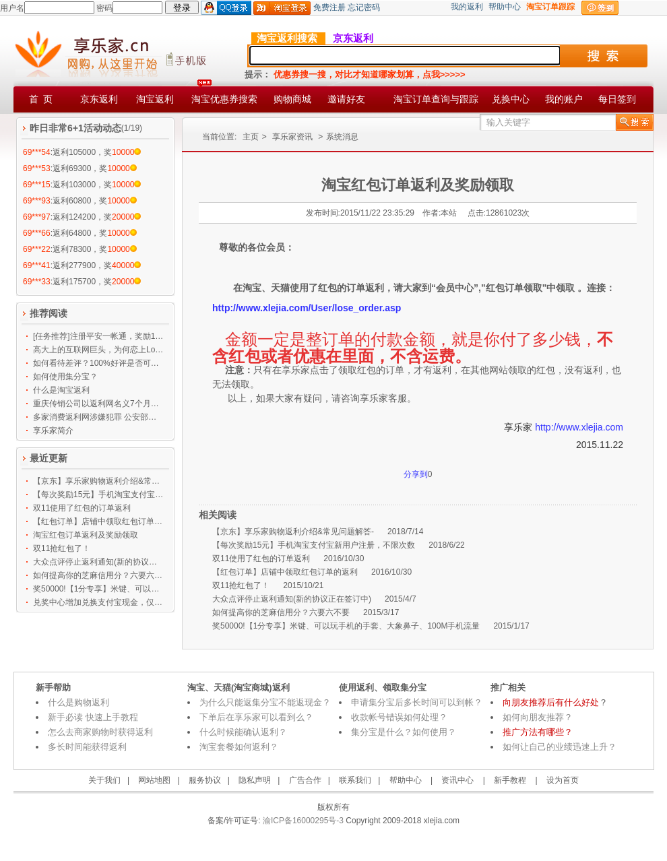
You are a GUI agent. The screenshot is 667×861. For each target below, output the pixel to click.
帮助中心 (504, 6)
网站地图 (154, 780)
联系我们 (355, 780)
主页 (251, 136)
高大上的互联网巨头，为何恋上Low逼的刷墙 (98, 349)
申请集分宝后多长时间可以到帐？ (416, 702)
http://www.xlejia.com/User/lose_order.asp (306, 307)
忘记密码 (364, 7)
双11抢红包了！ (61, 548)
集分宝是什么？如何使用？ (403, 732)
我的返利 (467, 6)
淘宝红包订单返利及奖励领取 (85, 535)
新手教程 (510, 780)
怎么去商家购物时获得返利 (100, 732)
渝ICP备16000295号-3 (302, 820)
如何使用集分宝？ (65, 376)
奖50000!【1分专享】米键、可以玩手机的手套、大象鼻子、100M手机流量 (98, 589)
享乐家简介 (53, 430)
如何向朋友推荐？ (538, 717)
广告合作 (305, 780)
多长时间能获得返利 (87, 747)
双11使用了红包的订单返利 (82, 508)
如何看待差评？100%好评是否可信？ (98, 363)
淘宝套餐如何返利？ (238, 747)
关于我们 (104, 780)
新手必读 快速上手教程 (93, 717)
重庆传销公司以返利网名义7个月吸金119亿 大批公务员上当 (98, 403)
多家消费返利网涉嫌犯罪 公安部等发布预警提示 (98, 417)
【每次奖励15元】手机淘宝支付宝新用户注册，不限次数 (98, 494)
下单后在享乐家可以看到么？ (256, 717)
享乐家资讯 (292, 136)
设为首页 (562, 780)
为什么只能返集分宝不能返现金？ (265, 702)
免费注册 (329, 7)
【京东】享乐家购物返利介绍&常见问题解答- (98, 481)
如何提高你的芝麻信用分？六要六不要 (98, 575)
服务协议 (205, 780)
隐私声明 (255, 780)
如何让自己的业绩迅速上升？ (559, 747)
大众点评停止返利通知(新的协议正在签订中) (98, 562)
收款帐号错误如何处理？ (399, 717)
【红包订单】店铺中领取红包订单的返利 (98, 521)
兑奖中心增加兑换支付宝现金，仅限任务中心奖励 (98, 602)
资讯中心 (457, 780)
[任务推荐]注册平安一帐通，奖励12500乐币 (98, 336)
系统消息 (342, 136)
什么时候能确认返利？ (243, 732)
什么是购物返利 (78, 702)
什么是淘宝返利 (61, 390)
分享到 (416, 474)
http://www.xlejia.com (579, 427)
